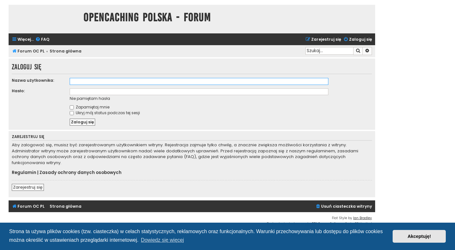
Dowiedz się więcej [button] (162, 240)
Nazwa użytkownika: (33, 80)
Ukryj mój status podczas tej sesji (105, 112)
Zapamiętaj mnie (89, 107)
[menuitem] (42, 39)
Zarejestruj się (28, 187)
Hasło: (18, 91)
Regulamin (24, 173)
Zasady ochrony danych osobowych (80, 173)
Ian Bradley (362, 218)
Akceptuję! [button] (419, 236)
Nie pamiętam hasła (90, 98)
